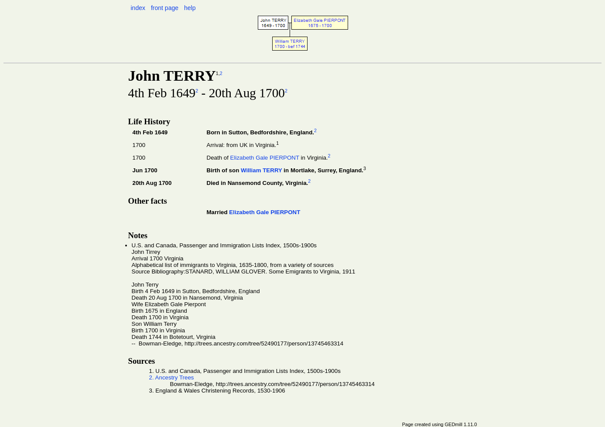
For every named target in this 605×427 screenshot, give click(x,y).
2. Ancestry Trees (171, 377)
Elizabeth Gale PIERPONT (264, 157)
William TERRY (261, 170)
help (189, 7)
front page (164, 7)
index (138, 7)
